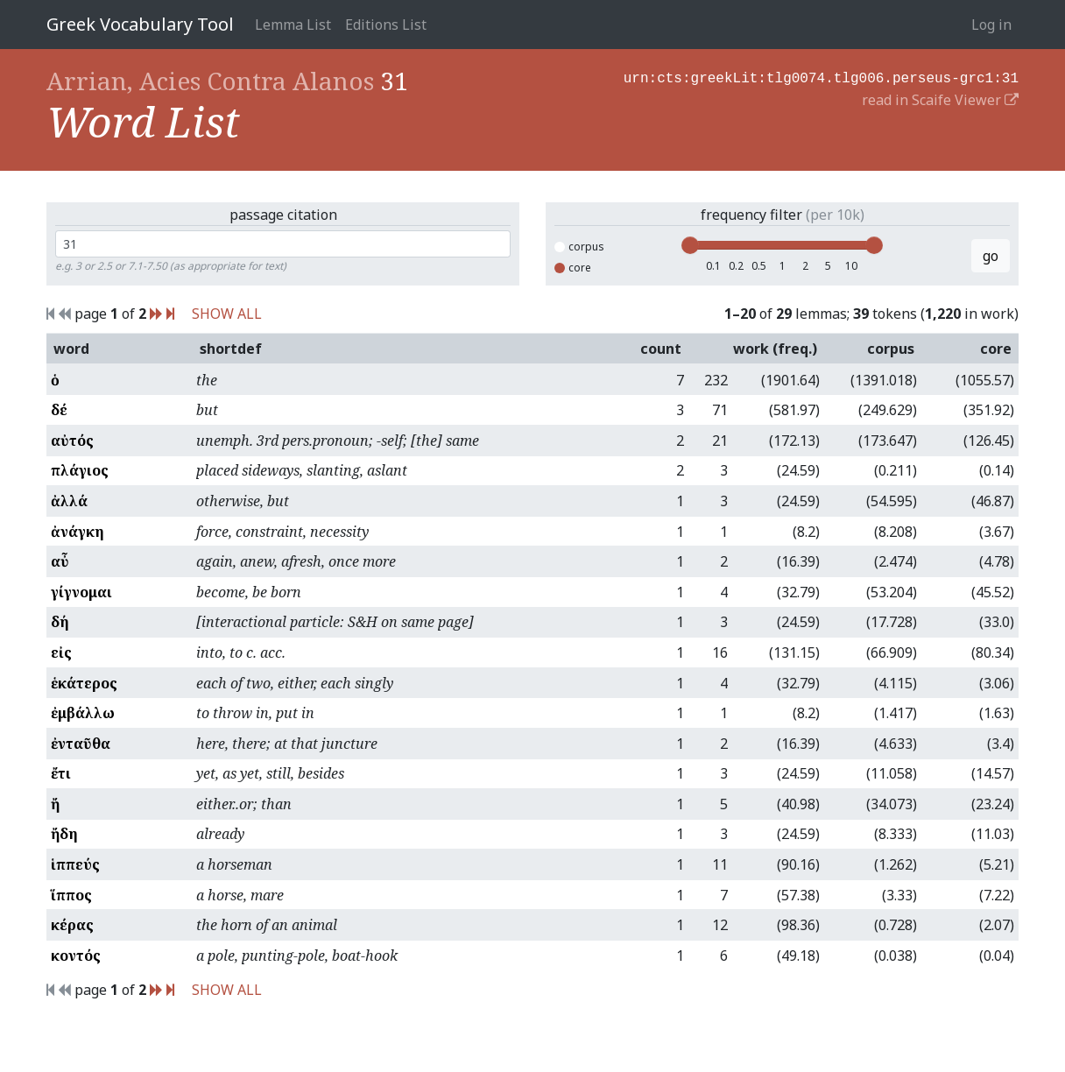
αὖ (60, 561)
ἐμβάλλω (83, 713)
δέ (59, 410)
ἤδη (64, 833)
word (71, 348)
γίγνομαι (81, 592)
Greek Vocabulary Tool (140, 24)
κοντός (76, 955)
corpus (579, 246)
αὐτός (72, 440)
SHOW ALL (227, 313)
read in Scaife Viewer (940, 98)
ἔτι (61, 773)
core (572, 267)
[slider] (690, 245)
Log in (991, 24)
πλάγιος (80, 470)
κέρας (72, 924)
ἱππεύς (75, 864)
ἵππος (71, 895)
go (990, 255)
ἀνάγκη (77, 531)
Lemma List (293, 24)
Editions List (386, 24)
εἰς (61, 652)
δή (60, 621)
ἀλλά (69, 501)
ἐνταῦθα (80, 743)
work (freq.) (775, 348)
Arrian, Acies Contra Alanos (210, 80)
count (660, 348)
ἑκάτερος (84, 683)
